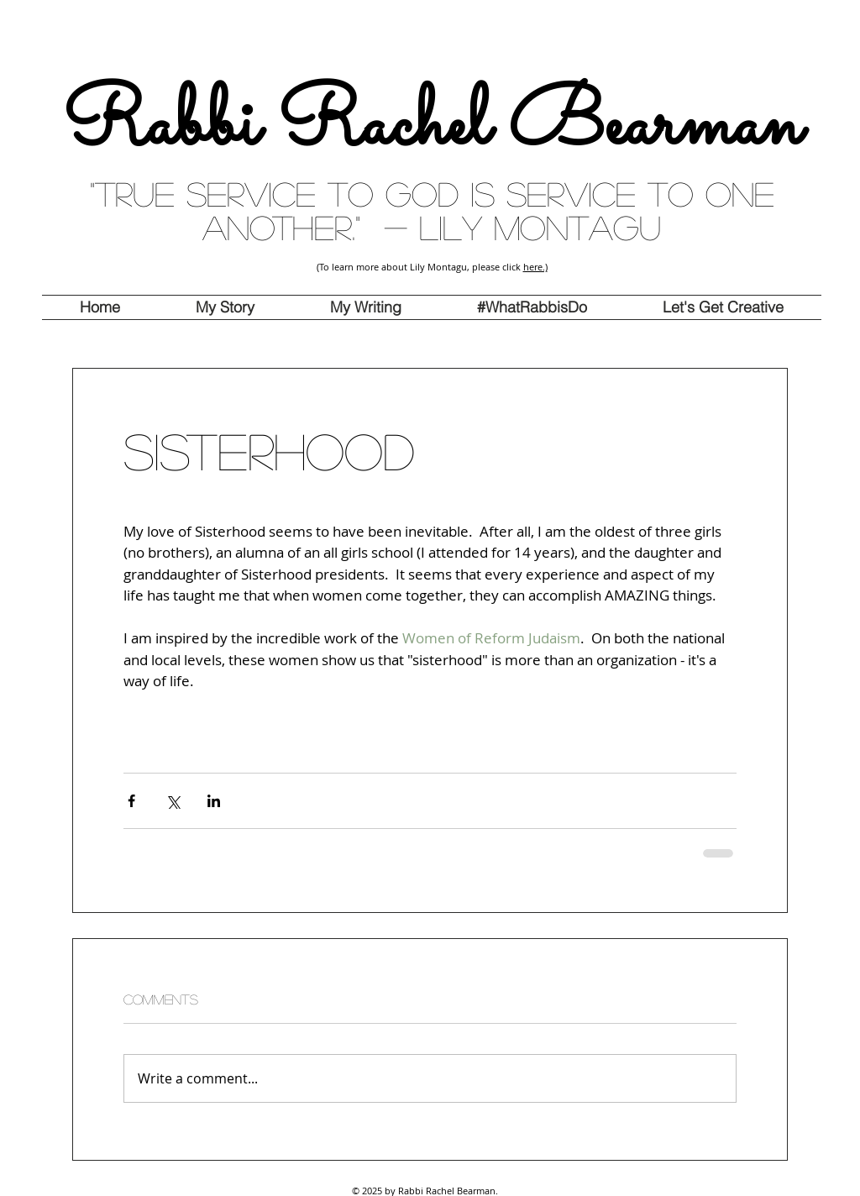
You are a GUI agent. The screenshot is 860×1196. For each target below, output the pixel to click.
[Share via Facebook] (131, 801)
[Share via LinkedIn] (214, 801)
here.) (535, 266)
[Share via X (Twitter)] (173, 801)
